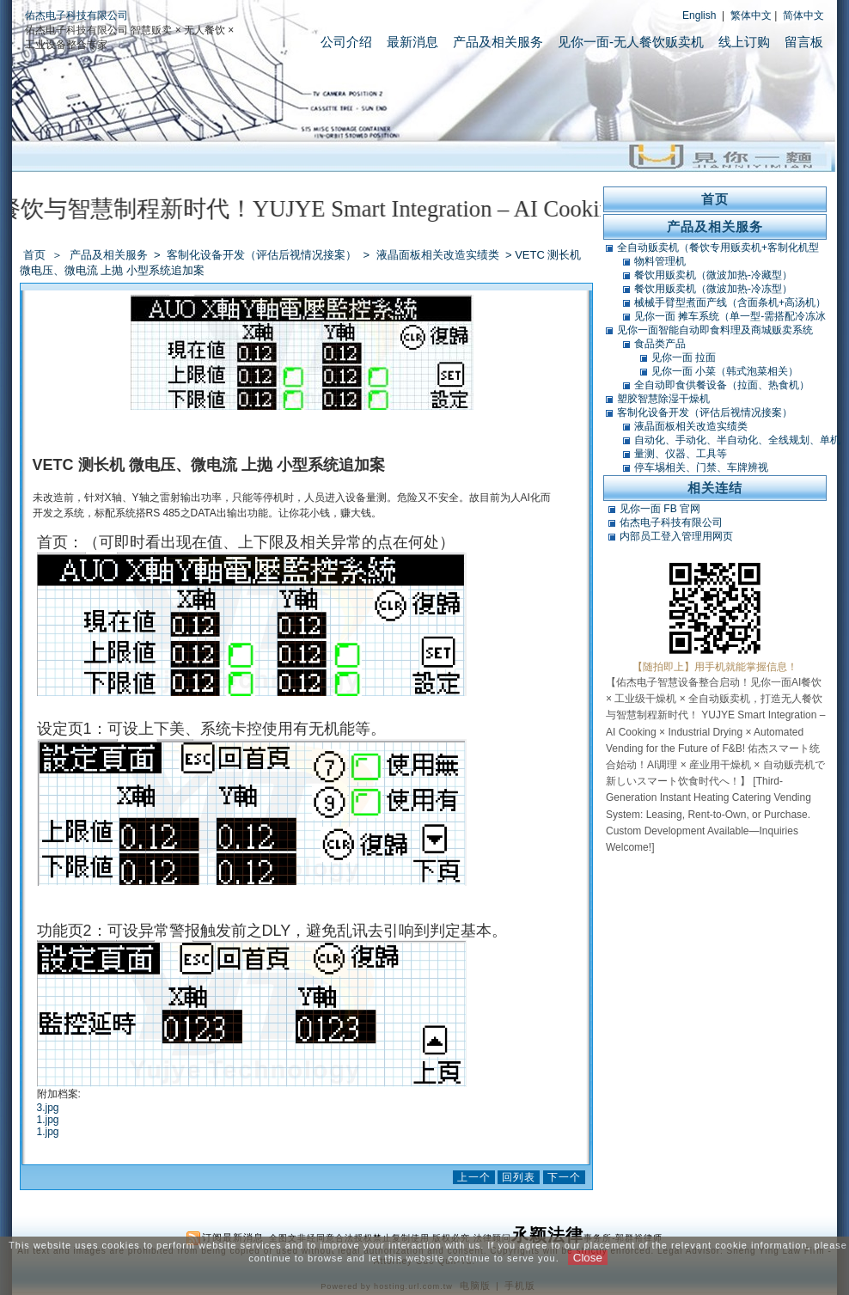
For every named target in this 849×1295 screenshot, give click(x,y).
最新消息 (412, 41)
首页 (34, 254)
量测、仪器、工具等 (680, 454)
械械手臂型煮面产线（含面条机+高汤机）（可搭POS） (730, 302)
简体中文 (803, 15)
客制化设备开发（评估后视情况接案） (263, 254)
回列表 (518, 1177)
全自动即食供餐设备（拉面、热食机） (721, 385)
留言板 (804, 41)
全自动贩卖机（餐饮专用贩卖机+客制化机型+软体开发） (718, 247)
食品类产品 (660, 344)
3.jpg (48, 1108)
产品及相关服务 (498, 41)
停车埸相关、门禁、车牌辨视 (701, 467)
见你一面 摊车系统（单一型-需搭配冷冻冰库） (730, 316)
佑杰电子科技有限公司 (76, 15)
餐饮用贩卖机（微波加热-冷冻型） (713, 289)
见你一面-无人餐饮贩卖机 (631, 41)
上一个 (474, 1177)
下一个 (564, 1177)
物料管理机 (660, 261)
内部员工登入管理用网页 (676, 536)
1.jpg (48, 1120)
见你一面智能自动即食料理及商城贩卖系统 (715, 330)
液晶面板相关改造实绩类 (439, 254)
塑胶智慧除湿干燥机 (663, 399)
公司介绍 (346, 41)
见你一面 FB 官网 (660, 509)
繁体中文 (751, 15)
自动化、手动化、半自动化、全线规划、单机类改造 (737, 440)
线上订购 (744, 41)
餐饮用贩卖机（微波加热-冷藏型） (713, 275)
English (699, 15)
